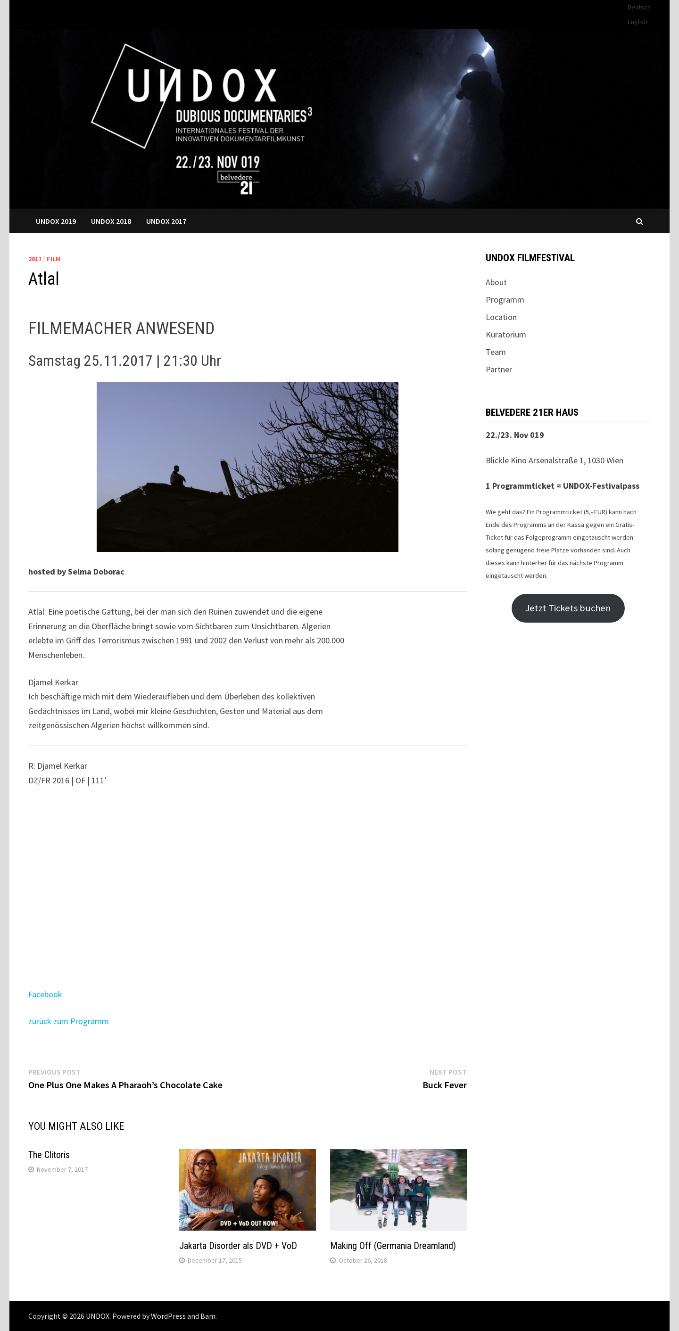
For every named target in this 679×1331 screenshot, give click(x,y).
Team (496, 351)
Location (501, 317)
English (637, 21)
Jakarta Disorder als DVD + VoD (238, 1245)
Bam (207, 1316)
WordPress (168, 1316)
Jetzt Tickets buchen (568, 608)
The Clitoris (49, 1154)
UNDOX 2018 (111, 221)
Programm (505, 299)
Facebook (45, 994)
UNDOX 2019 (56, 221)
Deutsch (639, 7)
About (496, 282)
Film (54, 259)
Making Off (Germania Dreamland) (393, 1245)
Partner (499, 369)
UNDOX (97, 1316)
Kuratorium (506, 334)
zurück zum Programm (68, 1021)
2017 (34, 259)
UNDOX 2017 (166, 221)
